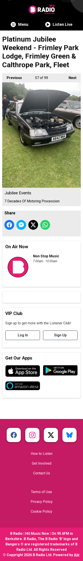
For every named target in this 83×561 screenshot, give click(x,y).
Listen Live (58, 24)
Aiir (76, 555)
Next (70, 76)
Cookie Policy (41, 511)
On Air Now (16, 246)
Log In (23, 335)
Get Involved (41, 463)
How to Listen (41, 453)
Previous (12, 76)
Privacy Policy (42, 502)
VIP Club (13, 313)
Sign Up (60, 335)
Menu (19, 24)
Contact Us (41, 473)
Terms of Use (41, 492)
